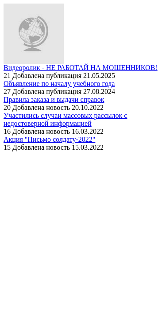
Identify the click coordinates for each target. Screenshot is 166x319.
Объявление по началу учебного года (59, 83)
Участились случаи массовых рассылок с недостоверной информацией (65, 119)
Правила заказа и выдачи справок (54, 99)
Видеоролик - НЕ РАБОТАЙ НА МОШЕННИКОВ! (81, 67)
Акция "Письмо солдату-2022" (49, 139)
